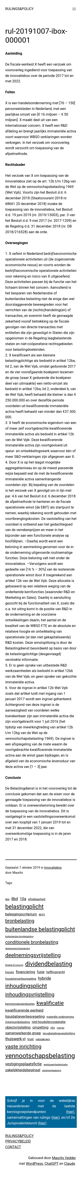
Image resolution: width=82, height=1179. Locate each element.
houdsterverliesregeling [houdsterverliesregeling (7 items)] (20, 978)
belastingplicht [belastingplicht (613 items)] (24, 906)
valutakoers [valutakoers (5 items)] (43, 1039)
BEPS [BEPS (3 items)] (42, 914)
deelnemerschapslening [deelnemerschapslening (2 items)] (17, 948)
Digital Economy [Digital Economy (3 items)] (14, 965)
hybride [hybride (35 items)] (44, 978)
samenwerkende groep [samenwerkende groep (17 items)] (23, 1033)
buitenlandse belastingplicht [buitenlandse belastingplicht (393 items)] (40, 929)
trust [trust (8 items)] (30, 1039)
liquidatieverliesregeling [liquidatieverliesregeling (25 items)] (25, 1016)
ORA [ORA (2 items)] (52, 1027)
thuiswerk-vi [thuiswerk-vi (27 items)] (15, 1039)
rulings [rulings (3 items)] (61, 1027)
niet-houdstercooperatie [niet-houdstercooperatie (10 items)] (48, 1022)
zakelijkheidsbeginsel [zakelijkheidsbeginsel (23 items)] (22, 1070)
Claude (69, 1164)
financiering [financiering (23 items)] (25, 972)
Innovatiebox (53, 867)
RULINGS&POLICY (19, 9)
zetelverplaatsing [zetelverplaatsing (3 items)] (51, 1070)
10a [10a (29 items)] (23, 899)
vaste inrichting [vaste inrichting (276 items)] (23, 1046)
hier (70, 1112)
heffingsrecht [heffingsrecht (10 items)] (55, 972)
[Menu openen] (74, 9)
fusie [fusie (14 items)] (40, 972)
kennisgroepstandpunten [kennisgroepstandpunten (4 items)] (20, 1003)
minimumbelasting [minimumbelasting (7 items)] (17, 1022)
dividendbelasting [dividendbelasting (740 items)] (48, 963)
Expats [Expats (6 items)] (9, 972)
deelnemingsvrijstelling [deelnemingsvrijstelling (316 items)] (33, 955)
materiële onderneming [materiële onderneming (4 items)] (60, 1016)
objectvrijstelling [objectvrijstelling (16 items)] (18, 1027)
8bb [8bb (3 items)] (7, 899)
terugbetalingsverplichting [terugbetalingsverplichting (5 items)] (59, 1033)
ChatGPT (52, 1164)
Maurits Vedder (64, 1158)
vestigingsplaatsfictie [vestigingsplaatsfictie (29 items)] (23, 1064)
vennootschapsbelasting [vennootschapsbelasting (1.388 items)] (40, 1055)
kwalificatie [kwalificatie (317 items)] (50, 1003)
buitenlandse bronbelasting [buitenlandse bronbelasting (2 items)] (19, 936)
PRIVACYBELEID (18, 1141)
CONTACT (13, 1147)
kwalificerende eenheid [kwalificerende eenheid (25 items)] (24, 1010)
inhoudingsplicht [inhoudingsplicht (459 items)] (26, 986)
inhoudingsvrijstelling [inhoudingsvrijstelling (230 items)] (29, 994)
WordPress (34, 1164)
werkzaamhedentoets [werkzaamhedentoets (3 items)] (56, 1064)
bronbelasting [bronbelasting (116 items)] (19, 921)
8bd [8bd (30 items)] (14, 899)
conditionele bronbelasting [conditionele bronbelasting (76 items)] (31, 942)
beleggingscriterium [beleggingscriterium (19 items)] (21, 914)
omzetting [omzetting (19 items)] (40, 1027)
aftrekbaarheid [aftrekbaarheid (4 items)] (36, 899)
